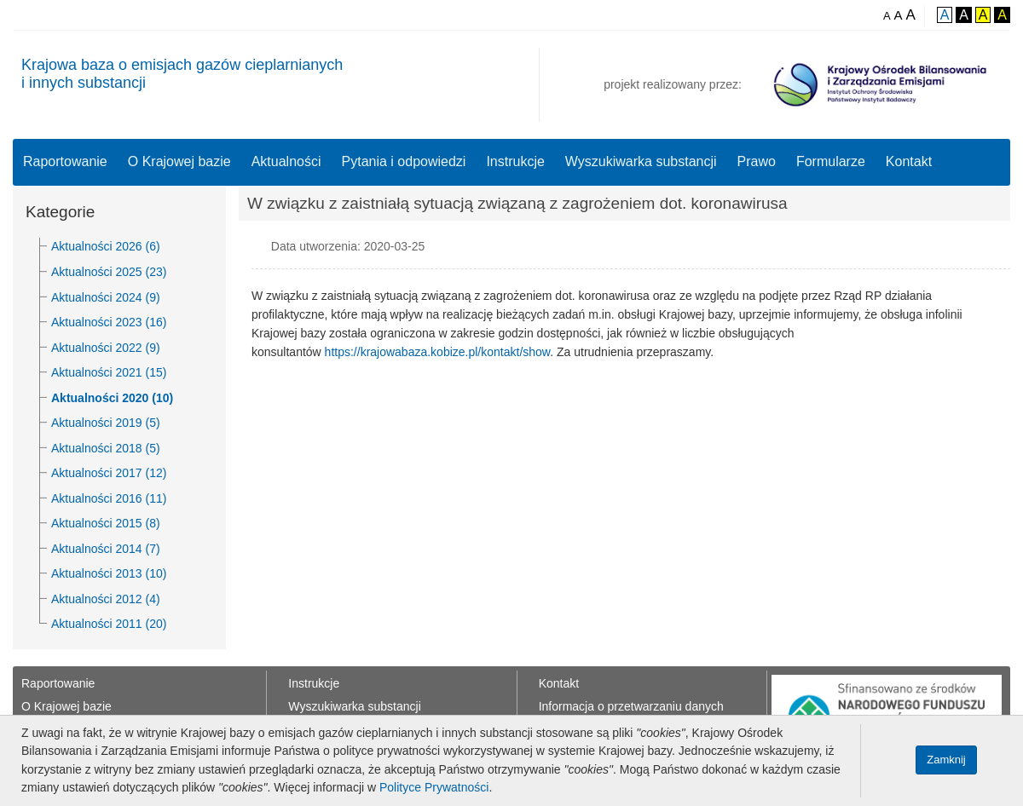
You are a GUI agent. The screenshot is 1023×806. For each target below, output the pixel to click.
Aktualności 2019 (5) (105, 422)
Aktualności (286, 161)
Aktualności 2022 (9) (105, 347)
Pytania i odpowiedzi (404, 161)
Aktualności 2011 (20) (108, 623)
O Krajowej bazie (179, 161)
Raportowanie (65, 161)
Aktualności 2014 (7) (105, 549)
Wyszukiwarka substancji (641, 161)
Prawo (756, 161)
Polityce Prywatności (433, 787)
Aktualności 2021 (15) (108, 372)
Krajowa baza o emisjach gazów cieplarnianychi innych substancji (182, 73)
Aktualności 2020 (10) (112, 398)
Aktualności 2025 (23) (108, 272)
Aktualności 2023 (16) (108, 322)
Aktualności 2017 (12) (108, 473)
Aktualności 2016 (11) (108, 498)
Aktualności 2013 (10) (108, 573)
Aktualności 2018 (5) (105, 448)
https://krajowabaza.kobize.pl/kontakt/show (438, 352)
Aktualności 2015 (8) (105, 523)
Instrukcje (515, 161)
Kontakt (909, 161)
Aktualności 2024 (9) (105, 297)
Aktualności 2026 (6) (105, 246)
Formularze (830, 161)
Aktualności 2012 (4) (105, 599)
